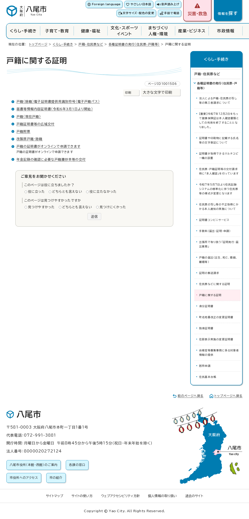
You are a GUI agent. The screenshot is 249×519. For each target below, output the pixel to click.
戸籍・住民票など (90, 44)
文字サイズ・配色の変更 (138, 13)
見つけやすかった (41, 207)
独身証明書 (206, 328)
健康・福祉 (91, 31)
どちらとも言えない (67, 191)
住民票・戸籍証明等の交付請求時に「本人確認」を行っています (219, 171)
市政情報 (225, 31)
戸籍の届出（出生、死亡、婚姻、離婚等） (218, 259)
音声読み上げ (170, 4)
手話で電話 (171, 13)
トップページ (38, 44)
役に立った (36, 191)
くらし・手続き (23, 31)
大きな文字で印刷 (157, 92)
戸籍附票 (23, 131)
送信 (94, 216)
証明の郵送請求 (209, 273)
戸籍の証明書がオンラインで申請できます (48, 146)
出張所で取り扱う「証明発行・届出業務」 (219, 244)
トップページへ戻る (228, 395)
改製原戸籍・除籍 (29, 139)
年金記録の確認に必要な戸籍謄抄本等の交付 (51, 159)
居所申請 (205, 366)
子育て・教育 (57, 31)
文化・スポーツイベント (124, 31)
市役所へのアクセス (24, 477)
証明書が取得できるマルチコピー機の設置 (218, 155)
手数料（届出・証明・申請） (215, 231)
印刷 (128, 92)
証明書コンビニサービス (214, 220)
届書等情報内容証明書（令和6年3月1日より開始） (54, 109)
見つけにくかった (113, 207)
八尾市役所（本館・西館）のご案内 (34, 464)
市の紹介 (56, 477)
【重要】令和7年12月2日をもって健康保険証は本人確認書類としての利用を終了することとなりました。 (219, 120)
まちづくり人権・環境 (158, 31)
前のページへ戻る (191, 395)
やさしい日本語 (141, 4)
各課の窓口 (77, 464)
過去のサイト (194, 495)
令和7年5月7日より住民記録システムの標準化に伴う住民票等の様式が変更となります (218, 189)
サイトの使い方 (82, 495)
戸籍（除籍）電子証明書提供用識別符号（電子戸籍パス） (58, 101)
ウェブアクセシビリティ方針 (120, 495)
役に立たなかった (103, 191)
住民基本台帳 (207, 377)
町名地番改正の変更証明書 (216, 317)
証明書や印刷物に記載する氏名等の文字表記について (219, 140)
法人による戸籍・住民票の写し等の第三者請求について (218, 100)
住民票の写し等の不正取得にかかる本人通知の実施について (219, 206)
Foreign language (106, 4)
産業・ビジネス (192, 31)
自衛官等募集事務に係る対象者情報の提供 (219, 352)
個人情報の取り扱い (162, 495)
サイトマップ (54, 495)
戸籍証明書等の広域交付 (35, 124)
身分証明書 (206, 306)
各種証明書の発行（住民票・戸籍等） (134, 44)
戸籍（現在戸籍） (28, 116)
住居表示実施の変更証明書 (216, 339)
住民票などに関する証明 (214, 284)
